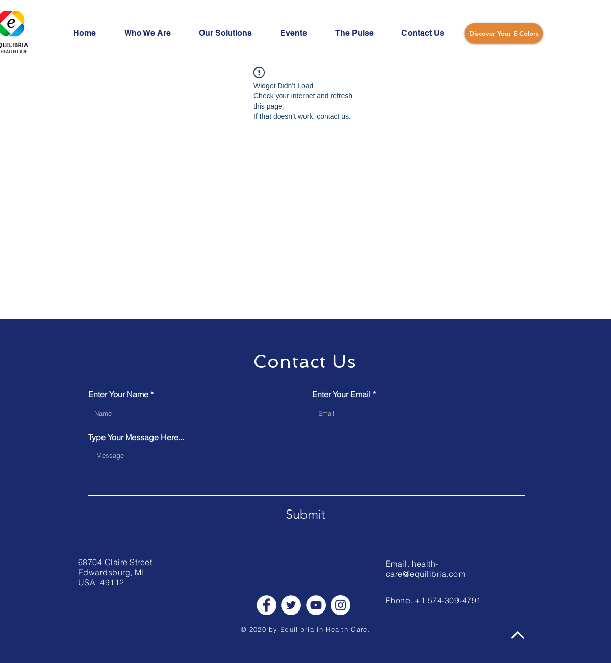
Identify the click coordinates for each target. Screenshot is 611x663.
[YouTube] (316, 605)
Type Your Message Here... (136, 437)
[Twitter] (291, 605)
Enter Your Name (118, 394)
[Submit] (305, 514)
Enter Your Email (341, 394)
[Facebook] (266, 605)
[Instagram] (340, 605)
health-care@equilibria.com (425, 568)
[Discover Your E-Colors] (504, 33)
